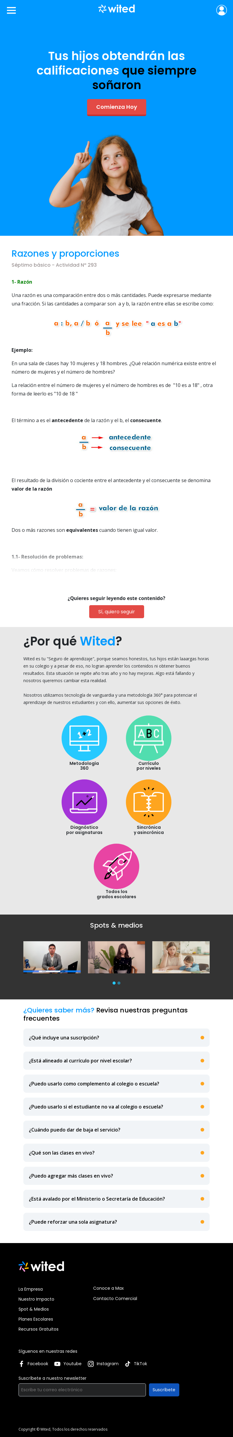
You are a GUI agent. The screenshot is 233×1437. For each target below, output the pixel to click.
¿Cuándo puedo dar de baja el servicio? (74, 1129)
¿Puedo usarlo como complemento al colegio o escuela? (94, 1083)
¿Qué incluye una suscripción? (64, 1037)
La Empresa (31, 1289)
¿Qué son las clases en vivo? (62, 1152)
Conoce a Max (108, 1288)
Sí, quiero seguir (116, 611)
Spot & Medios (34, 1309)
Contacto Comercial (115, 1298)
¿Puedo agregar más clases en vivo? (71, 1175)
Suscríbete (164, 1390)
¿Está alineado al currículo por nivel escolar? (80, 1060)
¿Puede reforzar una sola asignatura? (73, 1222)
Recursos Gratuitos (39, 1329)
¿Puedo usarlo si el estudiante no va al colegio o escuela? (96, 1106)
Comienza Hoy (116, 107)
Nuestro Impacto (36, 1299)
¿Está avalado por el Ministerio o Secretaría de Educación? (97, 1198)
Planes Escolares (36, 1319)
